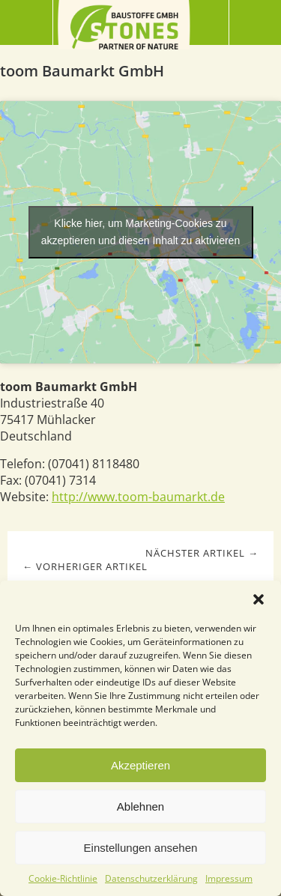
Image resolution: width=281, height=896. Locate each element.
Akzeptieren (140, 765)
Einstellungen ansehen (141, 847)
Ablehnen (140, 806)
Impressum (229, 878)
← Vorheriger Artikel (85, 566)
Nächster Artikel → (202, 553)
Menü (26, 22)
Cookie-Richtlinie (62, 878)
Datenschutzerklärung (151, 878)
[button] (258, 599)
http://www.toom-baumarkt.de (138, 496)
